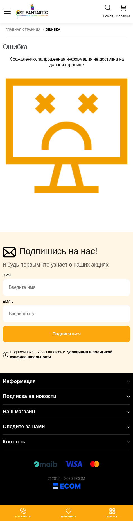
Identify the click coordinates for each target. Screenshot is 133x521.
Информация (66, 381)
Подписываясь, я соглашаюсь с (61, 354)
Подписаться (66, 333)
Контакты (66, 442)
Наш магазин (66, 411)
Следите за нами (66, 426)
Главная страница (23, 29)
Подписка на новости (66, 396)
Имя (7, 275)
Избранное (68, 513)
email (8, 302)
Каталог (112, 513)
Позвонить (23, 513)
